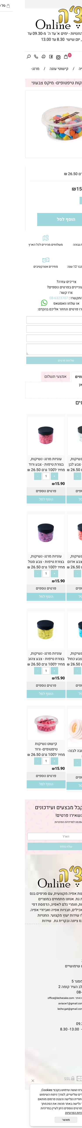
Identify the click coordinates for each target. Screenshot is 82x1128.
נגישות (74, 955)
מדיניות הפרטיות (39, 822)
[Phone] (11, 57)
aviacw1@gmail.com (45, 1003)
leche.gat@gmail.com (45, 1009)
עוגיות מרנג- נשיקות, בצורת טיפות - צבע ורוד (21, 461)
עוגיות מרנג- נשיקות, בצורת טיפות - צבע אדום (60, 559)
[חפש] (3, 57)
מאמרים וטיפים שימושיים (60, 966)
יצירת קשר (71, 949)
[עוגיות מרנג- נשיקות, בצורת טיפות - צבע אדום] (61, 549)
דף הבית (73, 933)
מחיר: (70, 189)
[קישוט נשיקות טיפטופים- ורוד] (21, 737)
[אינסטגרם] (33, 57)
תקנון (75, 939)
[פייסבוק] (26, 57)
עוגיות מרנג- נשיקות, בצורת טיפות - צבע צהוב (21, 656)
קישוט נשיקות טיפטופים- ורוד (21, 746)
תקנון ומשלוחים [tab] (64, 377)
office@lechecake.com (36, 998)
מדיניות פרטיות (68, 960)
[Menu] (78, 57)
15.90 (57, 189)
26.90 (74, 770)
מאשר (41, 1119)
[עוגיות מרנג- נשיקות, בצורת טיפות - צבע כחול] (61, 647)
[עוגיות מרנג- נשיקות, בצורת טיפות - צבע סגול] (21, 549)
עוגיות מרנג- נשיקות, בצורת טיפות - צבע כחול (61, 656)
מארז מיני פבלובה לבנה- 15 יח (61, 753)
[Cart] (40, 57)
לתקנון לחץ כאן (66, 384)
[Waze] (18, 57)
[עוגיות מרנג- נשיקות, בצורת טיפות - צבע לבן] (61, 452)
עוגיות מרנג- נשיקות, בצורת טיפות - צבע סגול (21, 559)
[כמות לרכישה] (66, 200)
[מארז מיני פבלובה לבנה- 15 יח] (61, 744)
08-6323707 (33, 298)
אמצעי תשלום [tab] (30, 377)
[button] (61, 499)
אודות (75, 944)
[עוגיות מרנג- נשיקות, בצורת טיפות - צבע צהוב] (21, 647)
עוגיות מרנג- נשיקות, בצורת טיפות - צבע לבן (61, 461)
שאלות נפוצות (69, 971)
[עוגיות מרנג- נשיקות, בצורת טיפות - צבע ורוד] (21, 452)
